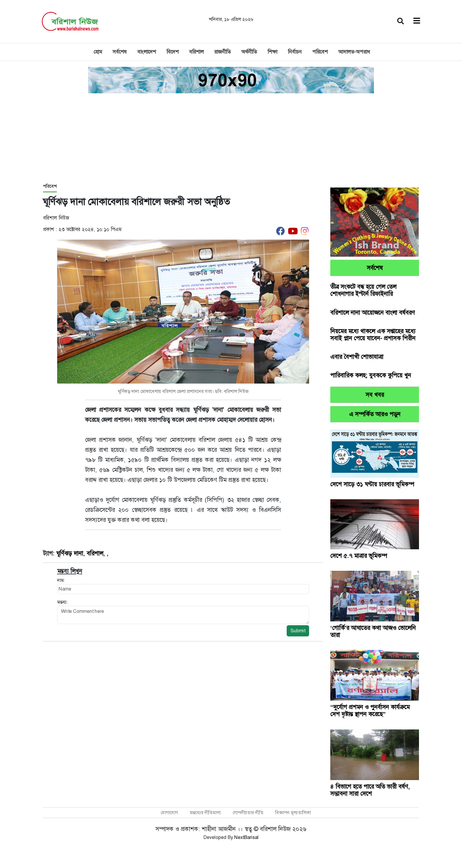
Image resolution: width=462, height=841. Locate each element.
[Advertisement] (231, 138)
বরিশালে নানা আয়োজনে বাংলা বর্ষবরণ (372, 312)
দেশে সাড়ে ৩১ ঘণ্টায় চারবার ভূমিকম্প (372, 484)
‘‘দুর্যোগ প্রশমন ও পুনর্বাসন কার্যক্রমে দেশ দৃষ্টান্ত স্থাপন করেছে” (370, 710)
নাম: (61, 580)
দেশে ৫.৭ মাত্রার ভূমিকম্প (359, 556)
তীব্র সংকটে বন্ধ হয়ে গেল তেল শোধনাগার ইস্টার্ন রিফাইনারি (363, 290)
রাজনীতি (222, 51)
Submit (298, 631)
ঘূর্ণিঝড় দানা (69, 553)
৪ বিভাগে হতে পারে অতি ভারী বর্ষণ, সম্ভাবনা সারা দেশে (370, 790)
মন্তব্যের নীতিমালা (205, 813)
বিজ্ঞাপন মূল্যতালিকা (293, 813)
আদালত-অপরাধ (354, 51)
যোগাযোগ (169, 813)
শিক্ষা (272, 51)
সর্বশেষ (120, 51)
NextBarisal (246, 837)
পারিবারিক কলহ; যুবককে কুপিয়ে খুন (370, 375)
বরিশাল (196, 51)
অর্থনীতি (249, 51)
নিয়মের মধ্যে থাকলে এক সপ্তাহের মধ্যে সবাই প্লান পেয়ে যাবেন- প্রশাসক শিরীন (372, 334)
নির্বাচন (295, 51)
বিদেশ (172, 51)
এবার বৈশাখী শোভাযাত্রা (356, 357)
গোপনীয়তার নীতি (247, 813)
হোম (97, 51)
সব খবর (375, 395)
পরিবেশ (320, 51)
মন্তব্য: (62, 602)
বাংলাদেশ (146, 51)
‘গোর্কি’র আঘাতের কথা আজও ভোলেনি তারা (373, 631)
